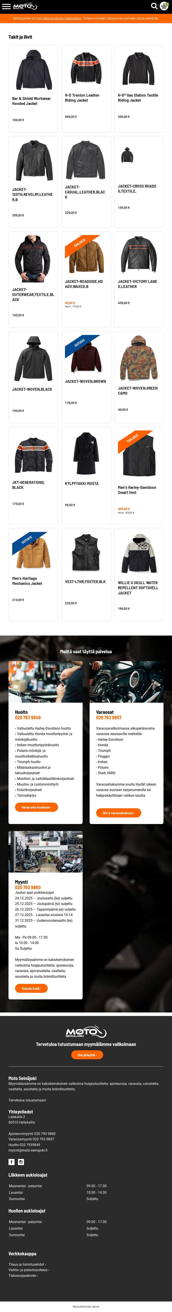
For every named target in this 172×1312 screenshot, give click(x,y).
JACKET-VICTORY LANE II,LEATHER (137, 284)
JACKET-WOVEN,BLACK (32, 389)
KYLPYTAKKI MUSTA (82, 483)
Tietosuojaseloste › (23, 1276)
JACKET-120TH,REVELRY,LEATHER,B (32, 194)
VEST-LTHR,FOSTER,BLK (85, 581)
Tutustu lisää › (31, 988)
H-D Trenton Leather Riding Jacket (82, 97)
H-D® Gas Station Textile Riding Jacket (138, 97)
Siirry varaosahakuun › (119, 813)
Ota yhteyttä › (87, 1055)
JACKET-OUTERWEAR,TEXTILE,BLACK (33, 294)
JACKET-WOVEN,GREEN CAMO (138, 390)
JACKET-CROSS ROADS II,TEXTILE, (137, 188)
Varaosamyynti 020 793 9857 (31, 1139)
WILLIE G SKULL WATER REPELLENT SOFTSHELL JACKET (138, 587)
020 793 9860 (28, 887)
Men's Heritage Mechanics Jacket (27, 581)
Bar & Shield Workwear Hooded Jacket (31, 101)
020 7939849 (30, 1145)
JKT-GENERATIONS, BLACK (28, 485)
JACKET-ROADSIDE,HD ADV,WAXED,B (84, 284)
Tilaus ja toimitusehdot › (27, 1264)
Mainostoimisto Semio (86, 1306)
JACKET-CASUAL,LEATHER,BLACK (85, 191)
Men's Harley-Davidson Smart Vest (137, 490)
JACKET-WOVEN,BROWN (85, 381)
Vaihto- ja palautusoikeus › (29, 1270)
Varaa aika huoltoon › (36, 807)
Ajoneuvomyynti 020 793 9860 (32, 1134)
